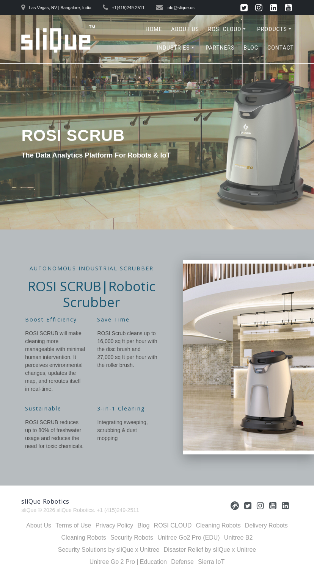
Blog (250, 48)
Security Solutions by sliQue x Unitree (109, 549)
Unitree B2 (238, 537)
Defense (182, 562)
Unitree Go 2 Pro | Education (128, 562)
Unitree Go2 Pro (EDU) (188, 537)
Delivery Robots (266, 525)
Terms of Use (73, 525)
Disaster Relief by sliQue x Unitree (210, 549)
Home (154, 29)
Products (272, 29)
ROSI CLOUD (225, 29)
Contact (280, 48)
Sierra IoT (211, 562)
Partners (220, 48)
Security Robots (131, 537)
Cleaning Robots (218, 525)
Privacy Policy (114, 525)
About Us (185, 29)
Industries (173, 48)
